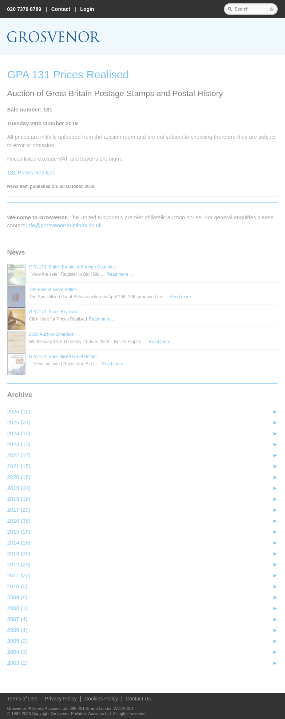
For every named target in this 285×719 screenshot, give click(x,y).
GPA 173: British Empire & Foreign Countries (72, 267)
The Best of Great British (53, 289)
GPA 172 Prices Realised (53, 311)
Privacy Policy (60, 699)
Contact (60, 9)
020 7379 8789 (24, 9)
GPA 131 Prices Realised (68, 74)
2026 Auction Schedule (51, 334)
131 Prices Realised (31, 172)
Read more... (119, 274)
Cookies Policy (101, 699)
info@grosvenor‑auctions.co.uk (64, 225)
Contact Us (138, 699)
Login (87, 9)
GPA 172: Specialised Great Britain (63, 356)
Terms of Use (22, 699)
